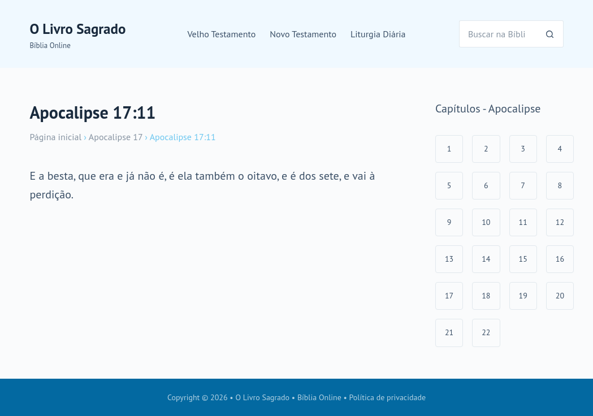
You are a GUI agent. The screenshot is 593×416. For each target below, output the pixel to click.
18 (486, 296)
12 (560, 222)
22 (486, 332)
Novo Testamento (303, 34)
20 (560, 296)
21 (449, 332)
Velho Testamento (221, 34)
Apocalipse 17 (115, 136)
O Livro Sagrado (77, 29)
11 (523, 222)
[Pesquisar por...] (497, 33)
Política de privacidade (387, 397)
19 (523, 296)
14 (486, 259)
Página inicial (55, 136)
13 (449, 259)
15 (523, 259)
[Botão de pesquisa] (550, 33)
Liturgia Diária (378, 34)
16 (560, 259)
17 (449, 296)
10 (486, 222)
